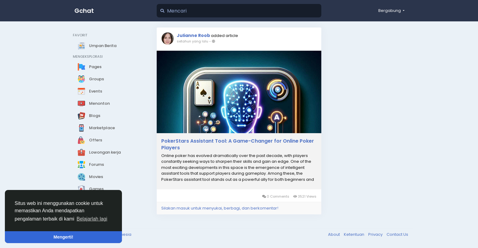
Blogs (89, 115)
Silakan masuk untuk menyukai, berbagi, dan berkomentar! (219, 208)
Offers (90, 140)
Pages (90, 67)
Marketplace (96, 128)
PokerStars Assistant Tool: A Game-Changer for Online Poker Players (237, 144)
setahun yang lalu (192, 41)
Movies (90, 177)
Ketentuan (354, 234)
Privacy (375, 234)
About (334, 234)
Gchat (84, 10)
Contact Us (397, 234)
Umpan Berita (97, 45)
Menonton (94, 103)
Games (91, 189)
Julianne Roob (193, 35)
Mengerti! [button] (63, 237)
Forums (91, 164)
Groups (91, 79)
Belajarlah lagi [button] (92, 218)
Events (90, 91)
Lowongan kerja (99, 152)
